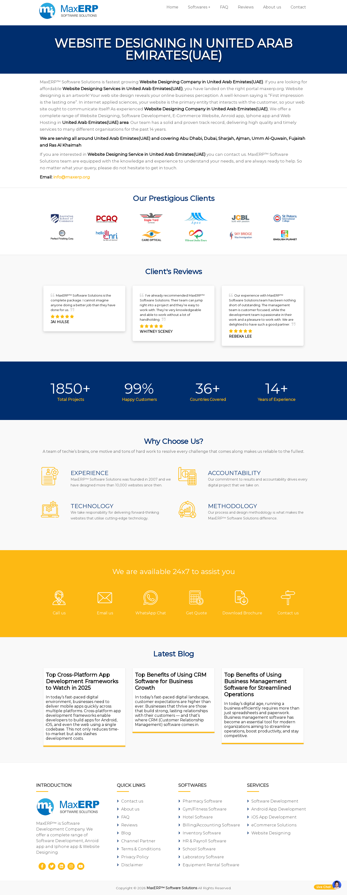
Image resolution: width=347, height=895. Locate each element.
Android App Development (276, 809)
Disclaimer (130, 865)
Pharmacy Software (200, 801)
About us (272, 7)
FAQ (224, 7)
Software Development (272, 801)
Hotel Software (195, 817)
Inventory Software (199, 833)
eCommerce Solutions (271, 825)
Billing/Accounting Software (209, 825)
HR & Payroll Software (202, 841)
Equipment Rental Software (208, 865)
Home (172, 7)
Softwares (197, 7)
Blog (124, 833)
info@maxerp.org (71, 177)
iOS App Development (272, 817)
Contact (298, 7)
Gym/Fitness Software (202, 809)
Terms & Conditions (138, 849)
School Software (197, 849)
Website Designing (269, 833)
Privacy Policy (132, 857)
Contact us (130, 801)
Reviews (246, 7)
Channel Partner (136, 841)
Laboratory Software (201, 857)
